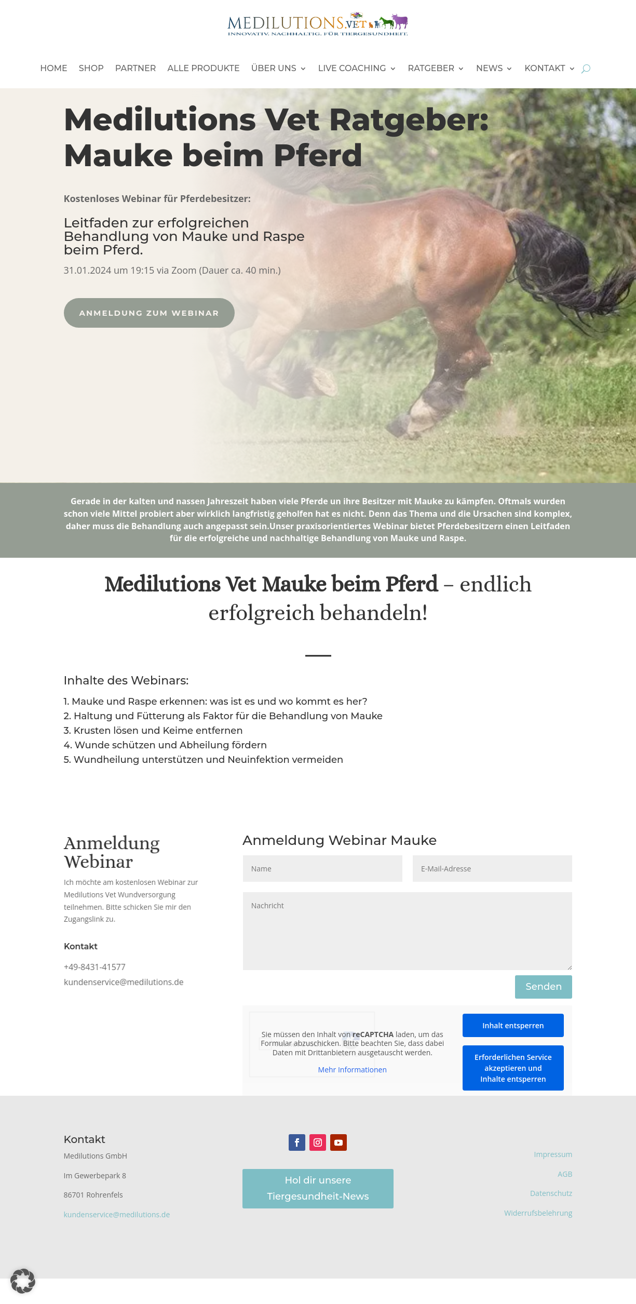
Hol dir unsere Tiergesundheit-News (318, 1188)
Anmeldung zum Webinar (136, 313)
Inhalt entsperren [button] (513, 1025)
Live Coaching (352, 68)
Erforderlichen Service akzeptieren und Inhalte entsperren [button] (513, 1068)
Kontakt (544, 68)
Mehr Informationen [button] (352, 1069)
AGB (565, 1174)
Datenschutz (551, 1193)
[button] (23, 1281)
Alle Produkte (203, 68)
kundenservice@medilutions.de (117, 1214)
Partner (135, 68)
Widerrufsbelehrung (538, 1213)
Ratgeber (431, 68)
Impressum (553, 1154)
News (489, 68)
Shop (91, 68)
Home (53, 68)
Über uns (273, 68)
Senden (543, 986)
